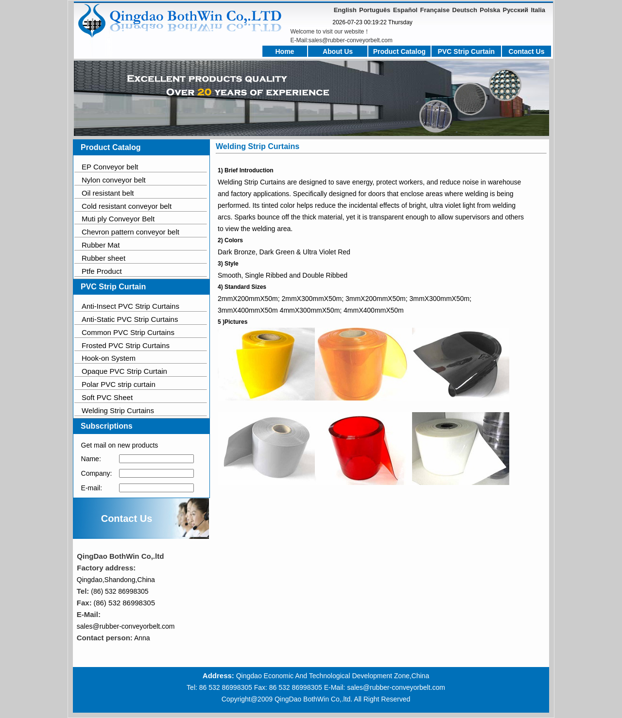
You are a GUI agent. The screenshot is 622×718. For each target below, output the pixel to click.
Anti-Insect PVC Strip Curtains (130, 306)
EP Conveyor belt (110, 167)
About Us (338, 51)
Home (285, 51)
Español (405, 10)
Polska (490, 10)
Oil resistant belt (108, 193)
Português (374, 10)
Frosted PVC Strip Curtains (126, 345)
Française (435, 10)
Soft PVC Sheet (107, 397)
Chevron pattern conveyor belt (130, 232)
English (345, 10)
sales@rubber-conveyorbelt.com (126, 626)
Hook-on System (109, 358)
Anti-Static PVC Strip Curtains (130, 319)
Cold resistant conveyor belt (127, 206)
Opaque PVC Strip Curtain (124, 371)
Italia (538, 10)
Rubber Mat (101, 245)
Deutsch (464, 10)
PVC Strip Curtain (466, 51)
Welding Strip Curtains (118, 410)
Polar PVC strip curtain (119, 384)
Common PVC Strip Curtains (128, 332)
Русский (516, 10)
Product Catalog (399, 51)
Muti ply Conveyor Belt (118, 219)
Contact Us (527, 51)
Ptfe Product (102, 271)
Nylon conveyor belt (114, 180)
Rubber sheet (103, 258)
